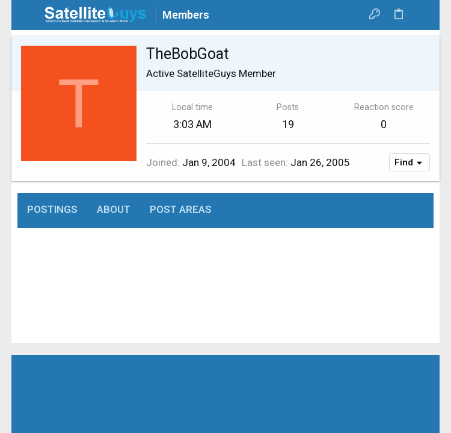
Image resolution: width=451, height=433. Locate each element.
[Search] (422, 15)
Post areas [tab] (181, 209)
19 (288, 124)
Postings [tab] (52, 209)
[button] (29, 15)
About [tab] (113, 209)
